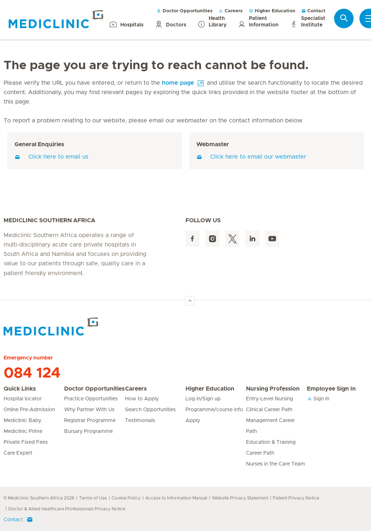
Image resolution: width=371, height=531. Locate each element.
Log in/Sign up (203, 398)
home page (178, 83)
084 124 (32, 373)
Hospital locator (23, 398)
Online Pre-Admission (29, 409)
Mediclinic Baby (22, 420)
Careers (230, 11)
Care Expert (18, 453)
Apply (193, 420)
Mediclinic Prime (23, 431)
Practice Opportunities (91, 398)
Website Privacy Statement (240, 498)
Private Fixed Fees (26, 442)
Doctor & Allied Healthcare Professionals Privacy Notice (66, 509)
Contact (313, 11)
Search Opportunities (150, 409)
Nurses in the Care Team (275, 464)
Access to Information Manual (176, 498)
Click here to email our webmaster (251, 157)
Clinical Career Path (269, 409)
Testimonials (140, 420)
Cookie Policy (126, 498)
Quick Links (20, 389)
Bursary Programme (88, 431)
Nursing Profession (273, 389)
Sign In (318, 398)
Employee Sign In (331, 389)
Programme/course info (214, 409)
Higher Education (272, 11)
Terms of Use (93, 498)
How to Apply (142, 398)
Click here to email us (51, 157)
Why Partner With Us (89, 409)
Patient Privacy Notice (296, 498)
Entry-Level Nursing (269, 398)
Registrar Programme (90, 420)
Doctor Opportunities (185, 11)
